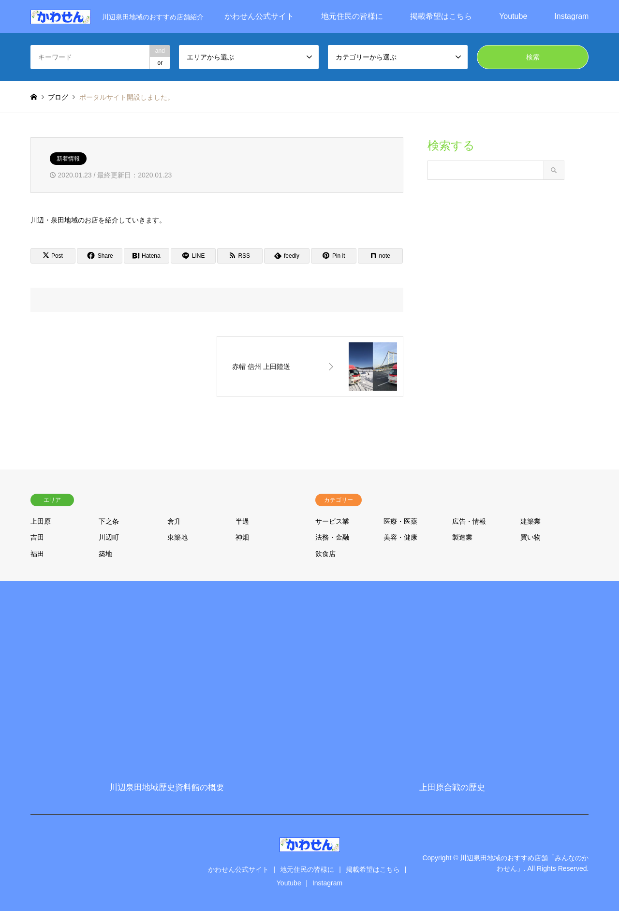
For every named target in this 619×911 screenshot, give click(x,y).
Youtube (513, 16)
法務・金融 (332, 537)
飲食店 (325, 554)
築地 (105, 554)
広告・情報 (469, 521)
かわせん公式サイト (259, 16)
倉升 (174, 521)
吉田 (37, 537)
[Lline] (193, 256)
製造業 (462, 537)
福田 (37, 554)
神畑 (242, 537)
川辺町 (109, 537)
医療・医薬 (400, 521)
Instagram (571, 16)
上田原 (40, 521)
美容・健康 (400, 537)
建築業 (530, 521)
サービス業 (332, 521)
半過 (242, 521)
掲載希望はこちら (441, 16)
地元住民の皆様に (352, 16)
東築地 (177, 537)
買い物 (530, 537)
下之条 (109, 521)
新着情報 (68, 158)
